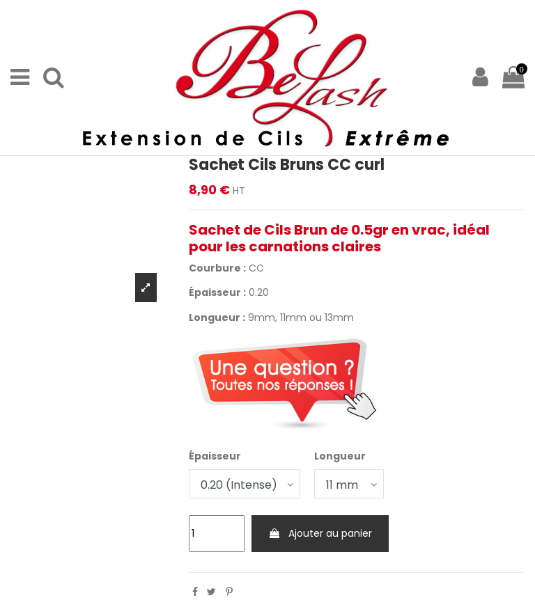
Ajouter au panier (320, 533)
